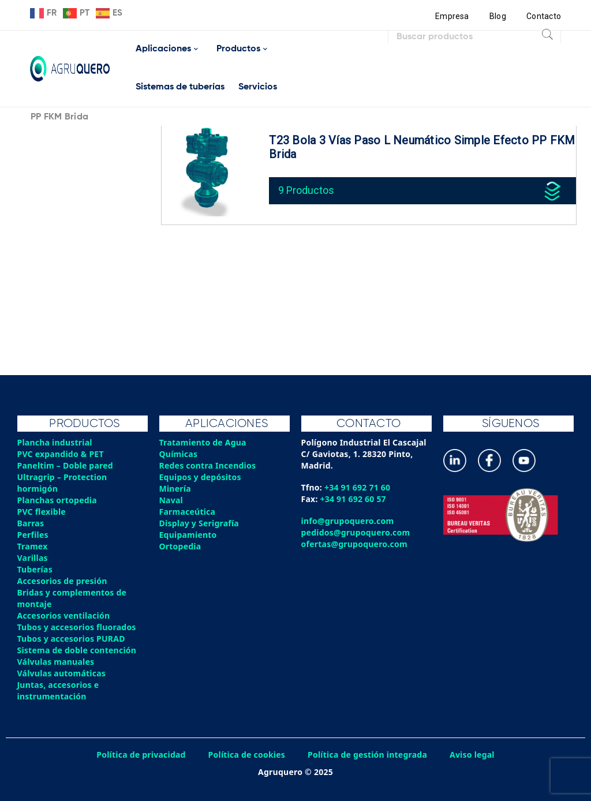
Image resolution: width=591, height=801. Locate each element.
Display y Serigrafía (199, 523)
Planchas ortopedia (57, 500)
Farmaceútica (187, 511)
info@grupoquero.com (347, 520)
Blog (497, 16)
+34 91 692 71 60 (357, 487)
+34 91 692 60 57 (353, 498)
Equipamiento (188, 534)
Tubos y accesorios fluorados (77, 627)
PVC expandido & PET (60, 453)
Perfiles (32, 534)
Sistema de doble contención (77, 650)
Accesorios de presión (62, 580)
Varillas (32, 557)
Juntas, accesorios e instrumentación (58, 690)
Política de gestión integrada (368, 754)
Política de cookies (246, 754)
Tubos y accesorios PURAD (71, 638)
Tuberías (35, 569)
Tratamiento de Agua (203, 442)
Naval (171, 500)
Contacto (543, 16)
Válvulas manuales (56, 661)
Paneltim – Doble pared (65, 465)
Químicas (178, 453)
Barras (30, 523)
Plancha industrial (55, 442)
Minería (175, 488)
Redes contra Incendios (207, 465)
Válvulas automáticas (61, 673)
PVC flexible (41, 511)
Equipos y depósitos (200, 476)
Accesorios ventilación (63, 615)
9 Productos (306, 190)
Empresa (452, 16)
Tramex (32, 546)
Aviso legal (472, 754)
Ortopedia (180, 546)
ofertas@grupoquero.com (354, 543)
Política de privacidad (141, 754)
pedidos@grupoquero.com (355, 532)
